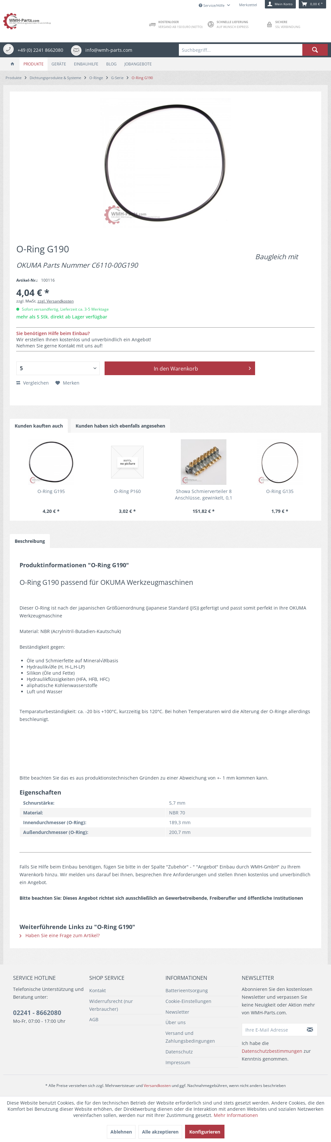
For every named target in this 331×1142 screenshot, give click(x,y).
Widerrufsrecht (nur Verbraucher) (111, 1005)
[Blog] (111, 64)
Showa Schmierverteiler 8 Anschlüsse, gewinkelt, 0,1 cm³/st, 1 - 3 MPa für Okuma (203, 494)
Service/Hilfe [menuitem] (212, 5)
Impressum (178, 1062)
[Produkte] (34, 64)
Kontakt (97, 990)
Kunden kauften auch (39, 426)
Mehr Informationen (236, 1115)
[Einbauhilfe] (86, 64)
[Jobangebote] (138, 64)
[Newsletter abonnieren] (310, 1029)
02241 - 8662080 (37, 1012)
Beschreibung (30, 541)
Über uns (176, 1022)
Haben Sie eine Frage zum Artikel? (60, 935)
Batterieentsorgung (187, 990)
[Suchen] (315, 50)
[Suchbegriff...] (253, 50)
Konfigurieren (204, 1132)
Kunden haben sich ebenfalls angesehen (120, 426)
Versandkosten (157, 1085)
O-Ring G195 (51, 491)
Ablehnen (121, 1132)
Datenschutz (179, 1052)
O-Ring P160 (127, 491)
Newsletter (177, 1012)
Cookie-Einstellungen (188, 1001)
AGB (93, 1019)
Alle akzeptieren (160, 1132)
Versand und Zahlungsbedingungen (190, 1037)
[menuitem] (253, 50)
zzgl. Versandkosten (55, 301)
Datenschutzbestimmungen (272, 1051)
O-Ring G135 (280, 491)
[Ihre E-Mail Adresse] (272, 1029)
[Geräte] (59, 64)
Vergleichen (32, 383)
